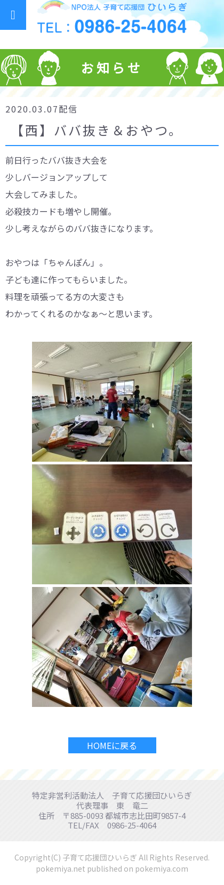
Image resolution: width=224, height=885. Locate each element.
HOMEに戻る (112, 745)
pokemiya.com (161, 868)
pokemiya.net (60, 868)
